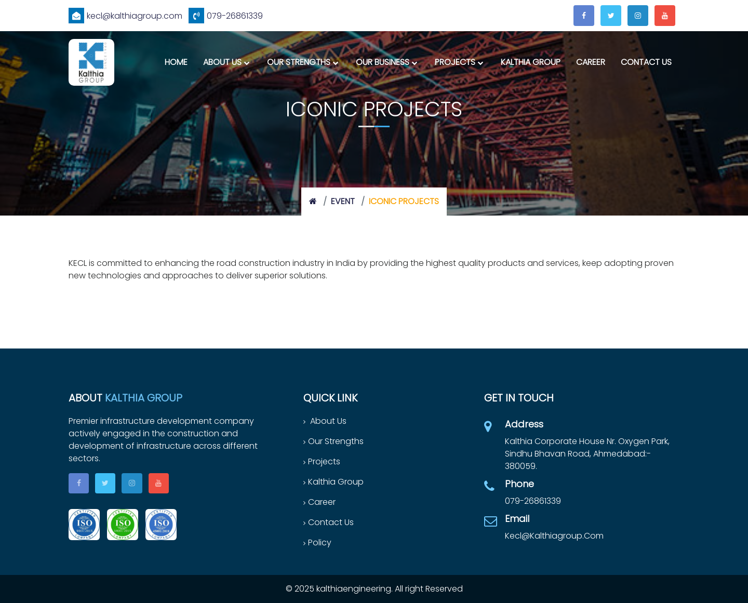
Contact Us (646, 62)
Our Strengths (298, 62)
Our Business (382, 62)
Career (590, 62)
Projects (455, 62)
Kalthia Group (530, 62)
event (343, 201)
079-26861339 (226, 16)
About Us (222, 62)
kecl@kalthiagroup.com (125, 16)
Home (176, 62)
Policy (317, 542)
